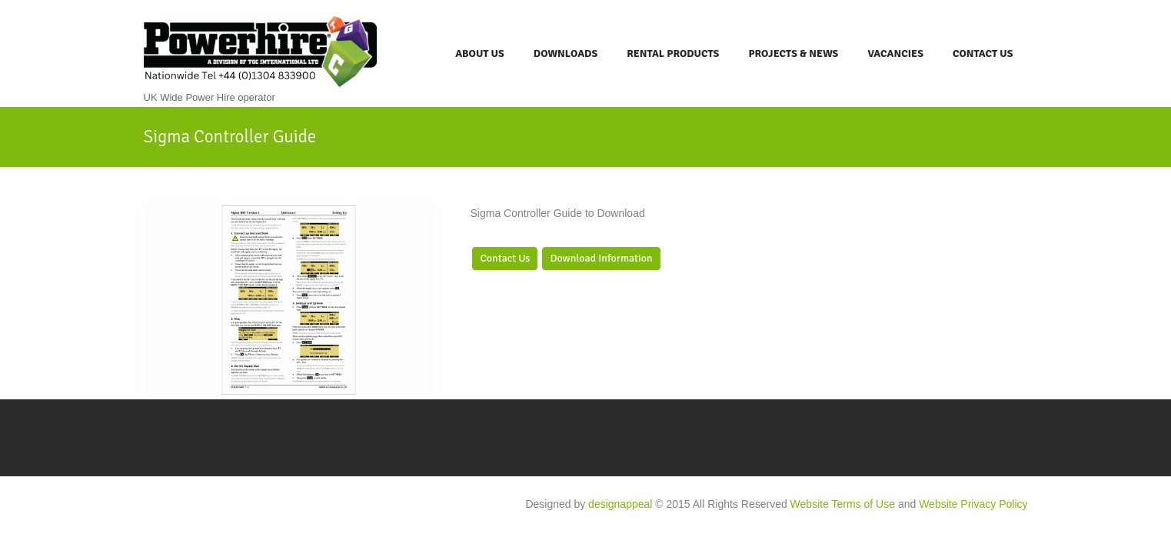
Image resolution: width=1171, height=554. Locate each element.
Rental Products (673, 53)
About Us (479, 53)
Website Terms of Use (842, 504)
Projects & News (793, 53)
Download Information (601, 258)
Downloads (565, 53)
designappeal (620, 504)
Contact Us (983, 53)
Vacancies (895, 53)
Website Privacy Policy (973, 504)
